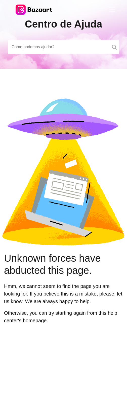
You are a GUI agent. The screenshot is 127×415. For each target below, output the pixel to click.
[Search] (114, 47)
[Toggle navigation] (112, 10)
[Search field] (63, 47)
